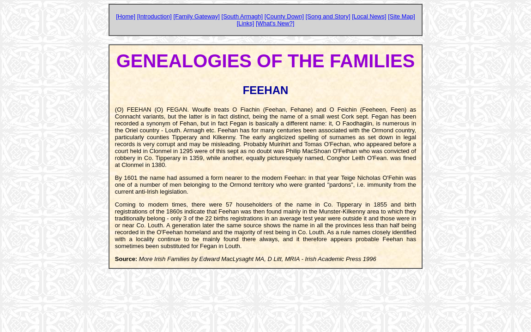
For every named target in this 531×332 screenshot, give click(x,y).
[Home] (125, 16)
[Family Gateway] (197, 16)
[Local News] (369, 16)
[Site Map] (401, 16)
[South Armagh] (242, 16)
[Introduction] (154, 16)
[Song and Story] (328, 16)
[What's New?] (275, 23)
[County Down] (284, 16)
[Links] (245, 23)
